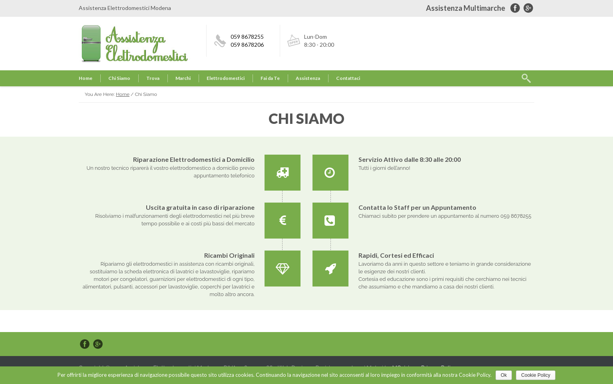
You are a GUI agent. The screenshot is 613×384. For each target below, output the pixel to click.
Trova (152, 78)
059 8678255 (247, 36)
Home (85, 78)
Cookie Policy (535, 375)
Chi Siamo (119, 78)
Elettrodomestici (226, 78)
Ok (504, 375)
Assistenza (308, 78)
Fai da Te (270, 78)
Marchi (183, 78)
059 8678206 (247, 44)
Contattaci (348, 78)
